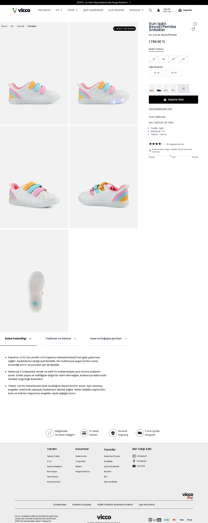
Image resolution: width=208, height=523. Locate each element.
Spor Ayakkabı (110, 476)
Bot (105, 471)
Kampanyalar (53, 476)
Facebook (141, 456)
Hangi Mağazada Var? (160, 103)
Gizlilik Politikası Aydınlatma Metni (115, 499)
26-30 (174, 67)
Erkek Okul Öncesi (112, 451)
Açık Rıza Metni (147, 499)
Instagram (142, 451)
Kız (12, 21)
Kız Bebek (108, 456)
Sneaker (32, 21)
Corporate (80, 456)
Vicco (4, 21)
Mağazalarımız (83, 466)
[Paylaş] (193, 24)
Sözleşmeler (59, 499)
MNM (104, 521)
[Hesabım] (164, 10)
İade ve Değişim (54, 461)
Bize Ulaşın (52, 466)
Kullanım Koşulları (82, 499)
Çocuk (20, 21)
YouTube (141, 461)
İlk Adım (107, 466)
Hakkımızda (81, 451)
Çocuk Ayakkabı (111, 461)
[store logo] (21, 10)
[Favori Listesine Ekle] (195, 19)
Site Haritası (52, 471)
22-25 (157, 67)
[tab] (18, 334)
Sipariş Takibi (53, 451)
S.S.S (49, 456)
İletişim (79, 461)
